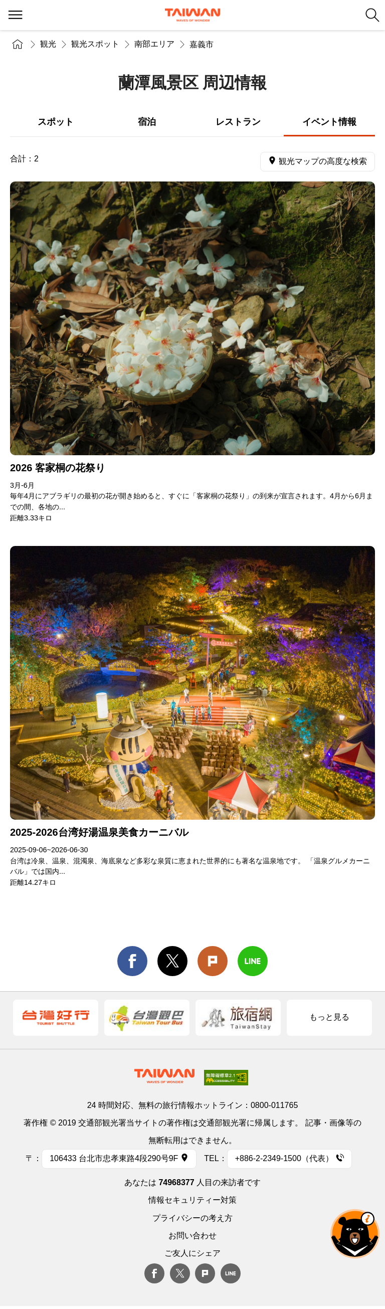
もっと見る (329, 1017)
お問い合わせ (192, 1235)
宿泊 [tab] (147, 122)
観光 (48, 44)
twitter (172, 961)
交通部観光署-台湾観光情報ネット (192, 15)
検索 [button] (372, 15)
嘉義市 (201, 44)
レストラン (238, 122)
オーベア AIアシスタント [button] (355, 1234)
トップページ (17, 44)
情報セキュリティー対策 (192, 1200)
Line (231, 1273)
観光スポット (95, 44)
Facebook (154, 1273)
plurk (205, 1273)
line (253, 961)
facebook (132, 961)
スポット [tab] (56, 122)
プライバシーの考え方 (192, 1218)
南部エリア (154, 44)
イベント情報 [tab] (329, 122)
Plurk (213, 961)
